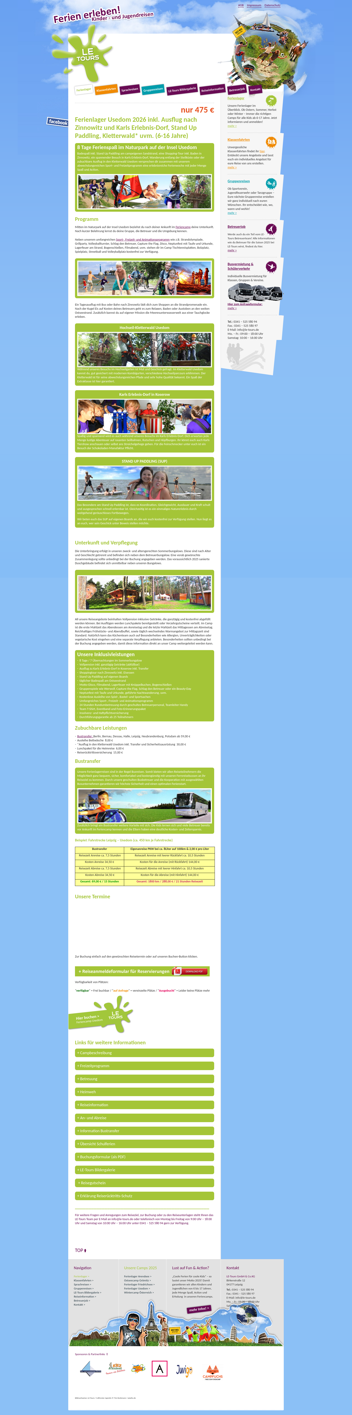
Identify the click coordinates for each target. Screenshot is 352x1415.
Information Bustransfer (99, 1130)
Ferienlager (83, 89)
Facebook (57, 122)
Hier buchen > (105, 1019)
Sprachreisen (129, 90)
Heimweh (88, 1091)
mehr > (232, 126)
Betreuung (88, 1078)
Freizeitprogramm (94, 1065)
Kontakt (255, 89)
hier (262, 151)
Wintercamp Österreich (138, 1292)
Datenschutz (272, 5)
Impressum (254, 5)
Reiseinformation (212, 89)
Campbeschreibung (96, 1052)
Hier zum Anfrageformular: (245, 304)
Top (79, 1250)
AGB (241, 5)
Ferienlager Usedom (136, 1288)
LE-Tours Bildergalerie (182, 89)
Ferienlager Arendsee (136, 1276)
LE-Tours (82, 53)
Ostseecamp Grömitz (136, 1280)
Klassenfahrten (106, 90)
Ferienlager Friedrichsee (138, 1284)
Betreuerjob (237, 89)
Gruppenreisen (153, 90)
